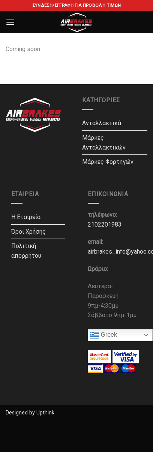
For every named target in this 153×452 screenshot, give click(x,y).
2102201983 (105, 224)
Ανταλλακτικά (101, 123)
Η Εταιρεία (25, 217)
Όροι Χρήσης (28, 231)
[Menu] (10, 22)
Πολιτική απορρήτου (26, 250)
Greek (103, 335)
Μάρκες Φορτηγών (108, 161)
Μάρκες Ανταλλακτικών (104, 142)
